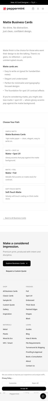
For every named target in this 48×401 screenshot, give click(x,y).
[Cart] (33, 9)
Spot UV (29, 296)
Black (28, 318)
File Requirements (33, 343)
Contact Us (30, 366)
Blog (28, 334)
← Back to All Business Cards (14, 218)
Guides (29, 329)
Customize (12, 383)
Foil (27, 291)
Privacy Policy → (7, 378)
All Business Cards (10, 291)
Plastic (5, 334)
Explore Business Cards (17, 263)
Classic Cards (8, 296)
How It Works (31, 338)
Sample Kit (7, 300)
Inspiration (7, 314)
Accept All (24, 389)
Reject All (35, 383)
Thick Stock (30, 305)
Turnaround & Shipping (35, 347)
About (28, 361)
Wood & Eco (8, 338)
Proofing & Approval (34, 352)
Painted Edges (31, 309)
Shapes (29, 314)
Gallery (6, 309)
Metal (5, 329)
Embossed (30, 300)
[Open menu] (43, 9)
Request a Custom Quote (16, 271)
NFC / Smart (8, 343)
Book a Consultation (34, 356)
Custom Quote (9, 305)
